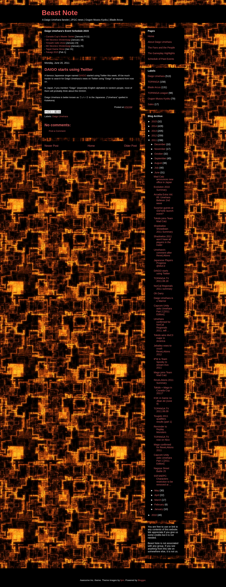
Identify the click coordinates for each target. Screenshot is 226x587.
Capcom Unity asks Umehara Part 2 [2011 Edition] (163, 310)
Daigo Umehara (60, 116)
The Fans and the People (161, 47)
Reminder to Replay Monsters (160, 429)
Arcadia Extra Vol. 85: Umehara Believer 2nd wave (163, 198)
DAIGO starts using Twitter (162, 272)
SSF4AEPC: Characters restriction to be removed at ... (163, 480)
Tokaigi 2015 (52, 52)
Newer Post (52, 145)
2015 (154, 121)
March (158, 500)
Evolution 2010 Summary (162, 188)
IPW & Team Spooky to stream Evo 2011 (161, 363)
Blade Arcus (154, 87)
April (157, 495)
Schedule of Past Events (161, 59)
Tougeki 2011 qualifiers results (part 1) (163, 419)
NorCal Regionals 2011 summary (163, 287)
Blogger (141, 580)
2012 (154, 135)
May (157, 490)
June (157, 172)
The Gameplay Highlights (161, 53)
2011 (154, 140)
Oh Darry (159, 293)
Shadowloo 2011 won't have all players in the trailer (163, 240)
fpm (122, 580)
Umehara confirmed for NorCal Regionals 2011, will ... (162, 325)
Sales (151, 104)
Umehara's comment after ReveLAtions (163, 252)
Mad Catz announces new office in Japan (163, 179)
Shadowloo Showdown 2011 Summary (163, 229)
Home (91, 145)
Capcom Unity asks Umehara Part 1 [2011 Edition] (163, 459)
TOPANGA (153, 81)
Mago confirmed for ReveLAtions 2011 (164, 447)
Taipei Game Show (55, 49)
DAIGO (82, 75)
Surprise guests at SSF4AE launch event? (163, 210)
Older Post (130, 145)
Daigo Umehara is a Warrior (163, 299)
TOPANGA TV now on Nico (162, 438)
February (159, 504)
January (159, 509)
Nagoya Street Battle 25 (161, 470)
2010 (154, 515)
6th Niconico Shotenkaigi (58, 46)
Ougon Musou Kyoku (159, 98)
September (160, 158)
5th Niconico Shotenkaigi (58, 39)
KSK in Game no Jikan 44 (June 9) (163, 401)
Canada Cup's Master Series (60, 36)
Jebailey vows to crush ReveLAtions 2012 (162, 350)
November (160, 149)
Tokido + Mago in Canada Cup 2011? (163, 390)
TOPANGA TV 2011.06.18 (161, 280)
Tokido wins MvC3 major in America (163, 338)
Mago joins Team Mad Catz (163, 374)
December (160, 144)
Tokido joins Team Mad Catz (163, 220)
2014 (154, 126)
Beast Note (60, 12)
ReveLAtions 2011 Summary (163, 381)
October (159, 153)
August (158, 163)
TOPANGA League (158, 93)
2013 (154, 131)
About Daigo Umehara (160, 42)
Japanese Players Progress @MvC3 (163, 263)
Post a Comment (57, 131)
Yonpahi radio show (55, 43)
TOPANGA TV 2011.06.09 (161, 410)
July (156, 167)
